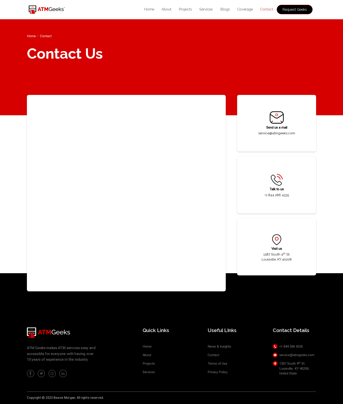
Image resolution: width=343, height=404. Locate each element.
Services (206, 9)
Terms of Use (217, 364)
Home (149, 9)
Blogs (225, 9)
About (166, 9)
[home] (49, 10)
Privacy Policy (218, 372)
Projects (185, 9)
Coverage (245, 9)
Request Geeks (294, 9)
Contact (266, 9)
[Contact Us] (125, 192)
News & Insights (219, 346)
